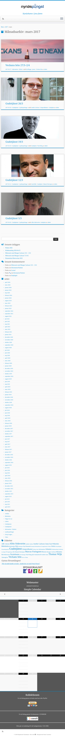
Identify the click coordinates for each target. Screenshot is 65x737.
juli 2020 (7, 350)
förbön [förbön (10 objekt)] (53, 546)
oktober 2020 (8, 342)
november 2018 (9, 400)
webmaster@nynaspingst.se (32, 585)
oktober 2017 (8, 433)
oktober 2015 (8, 491)
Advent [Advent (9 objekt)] (7, 544)
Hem (2, 27)
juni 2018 (7, 413)
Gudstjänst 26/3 (14, 103)
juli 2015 (7, 499)
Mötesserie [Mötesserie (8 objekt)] (7, 554)
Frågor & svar (8, 519)
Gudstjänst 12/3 (14, 180)
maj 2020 (7, 355)
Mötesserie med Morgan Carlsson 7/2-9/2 (17, 255)
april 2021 (7, 326)
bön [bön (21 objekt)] (16, 546)
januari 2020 (8, 366)
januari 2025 (8, 290)
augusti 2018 (8, 407)
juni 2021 (7, 321)
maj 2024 (7, 292)
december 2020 (9, 337)
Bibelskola (8, 516)
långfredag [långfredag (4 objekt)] (9, 551)
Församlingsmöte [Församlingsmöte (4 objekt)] (5, 549)
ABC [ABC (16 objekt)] (3, 544)
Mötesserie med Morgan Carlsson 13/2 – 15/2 (18, 253)
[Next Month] (60, 594)
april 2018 (7, 418)
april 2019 (7, 386)
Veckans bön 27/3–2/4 (17, 65)
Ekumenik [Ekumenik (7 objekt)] (28, 546)
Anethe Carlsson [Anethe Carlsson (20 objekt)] (39, 544)
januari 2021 (8, 334)
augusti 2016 (8, 465)
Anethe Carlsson (35, 107)
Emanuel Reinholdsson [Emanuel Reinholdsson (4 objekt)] (36, 546)
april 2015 (7, 507)
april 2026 (7, 282)
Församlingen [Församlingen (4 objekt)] (58, 546)
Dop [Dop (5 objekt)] (24, 546)
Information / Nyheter (17, 69)
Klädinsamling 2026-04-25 (12, 250)
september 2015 (9, 494)
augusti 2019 (8, 379)
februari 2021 (8, 332)
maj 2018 (7, 415)
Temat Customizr (47, 734)
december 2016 (9, 454)
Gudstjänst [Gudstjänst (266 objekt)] (15, 548)
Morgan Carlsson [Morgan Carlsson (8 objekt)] (51, 552)
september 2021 (9, 313)
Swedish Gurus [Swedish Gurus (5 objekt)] (44, 554)
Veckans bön (39, 69)
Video (6, 537)
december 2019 (9, 368)
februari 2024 (8, 295)
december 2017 (9, 428)
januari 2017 (8, 452)
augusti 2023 (8, 300)
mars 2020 (7, 360)
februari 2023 (8, 306)
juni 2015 (7, 501)
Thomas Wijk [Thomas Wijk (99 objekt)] (55, 554)
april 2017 (7, 444)
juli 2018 (7, 410)
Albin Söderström (35, 222)
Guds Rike (34, 184)
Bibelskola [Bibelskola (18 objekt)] (5, 546)
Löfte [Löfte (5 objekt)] (13, 551)
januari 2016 (8, 483)
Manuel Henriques (48, 184)
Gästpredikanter (44, 107)
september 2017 (9, 436)
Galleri (7, 521)
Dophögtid (14, 275)
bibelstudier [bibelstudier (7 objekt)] (12, 546)
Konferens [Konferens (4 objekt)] (61, 549)
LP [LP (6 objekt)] (6, 552)
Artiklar (7, 513)
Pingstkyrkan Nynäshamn (23, 734)
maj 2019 (7, 384)
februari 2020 (8, 363)
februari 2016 (8, 480)
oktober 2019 (8, 373)
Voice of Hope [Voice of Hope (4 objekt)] (25, 557)
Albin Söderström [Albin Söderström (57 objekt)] (17, 543)
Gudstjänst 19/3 (14, 141)
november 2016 (9, 457)
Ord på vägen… (9, 534)
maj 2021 (7, 324)
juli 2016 (7, 467)
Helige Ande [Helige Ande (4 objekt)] (35, 549)
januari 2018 (8, 426)
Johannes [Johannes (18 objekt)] (48, 549)
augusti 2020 (8, 347)
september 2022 (9, 311)
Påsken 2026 (8, 248)
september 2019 (9, 376)
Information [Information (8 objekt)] (42, 549)
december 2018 (9, 397)
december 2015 (9, 486)
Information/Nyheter (17, 267)
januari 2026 (8, 287)
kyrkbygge (29, 69)
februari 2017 (8, 449)
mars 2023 (7, 303)
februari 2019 (8, 392)
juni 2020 (7, 353)
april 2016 (7, 475)
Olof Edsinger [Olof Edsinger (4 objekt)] (23, 554)
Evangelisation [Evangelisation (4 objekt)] (44, 546)
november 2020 (9, 339)
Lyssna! (13, 270)
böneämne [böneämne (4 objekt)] (20, 546)
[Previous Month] (4, 594)
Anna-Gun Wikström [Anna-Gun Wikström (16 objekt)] (52, 544)
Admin (45, 69)
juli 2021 (7, 319)
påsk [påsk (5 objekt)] (33, 554)
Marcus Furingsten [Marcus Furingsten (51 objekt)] (33, 551)
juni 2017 (7, 439)
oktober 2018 (8, 402)
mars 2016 (7, 478)
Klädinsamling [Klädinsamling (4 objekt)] (55, 549)
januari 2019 (8, 394)
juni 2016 (7, 470)
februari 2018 (8, 423)
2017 (6, 27)
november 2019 (9, 371)
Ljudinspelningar (23, 107)
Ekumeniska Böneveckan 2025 (14, 258)
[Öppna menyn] (61, 18)
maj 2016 (7, 473)
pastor (34, 69)
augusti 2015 (8, 496)
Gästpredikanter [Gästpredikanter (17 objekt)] (27, 549)
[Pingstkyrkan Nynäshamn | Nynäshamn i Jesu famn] (32, 7)
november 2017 (9, 431)
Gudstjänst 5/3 (13, 218)
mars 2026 (7, 285)
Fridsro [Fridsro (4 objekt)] (49, 546)
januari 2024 (8, 298)
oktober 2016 (8, 460)
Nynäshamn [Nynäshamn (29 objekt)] (14, 554)
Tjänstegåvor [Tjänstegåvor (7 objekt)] (4, 557)
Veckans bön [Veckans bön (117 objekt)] (14, 556)
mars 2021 (7, 329)
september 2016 (9, 462)
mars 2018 (7, 420)
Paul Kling (40, 146)
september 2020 (9, 345)
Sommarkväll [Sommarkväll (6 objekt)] (37, 554)
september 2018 (9, 405)
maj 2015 (7, 504)
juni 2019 (7, 381)
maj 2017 (7, 441)
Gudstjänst (51, 107)
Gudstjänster (15, 107)
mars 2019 (7, 389)
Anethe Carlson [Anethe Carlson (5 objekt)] (29, 544)
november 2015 (9, 488)
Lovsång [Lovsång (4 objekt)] (3, 551)
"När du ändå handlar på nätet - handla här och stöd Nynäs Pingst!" (20, 563)
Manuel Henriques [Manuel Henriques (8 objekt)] (20, 552)
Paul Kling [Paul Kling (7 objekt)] (28, 554)
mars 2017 (7, 447)
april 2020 (7, 358)
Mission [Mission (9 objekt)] (44, 552)
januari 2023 (8, 308)
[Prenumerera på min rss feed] (3, 19)
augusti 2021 (8, 316)
